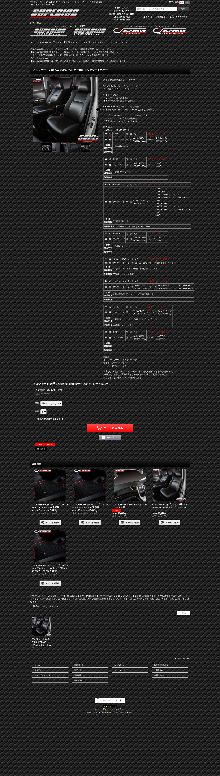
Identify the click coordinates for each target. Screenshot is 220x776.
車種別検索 (78, 665)
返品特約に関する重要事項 (50, 419)
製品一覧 (78, 670)
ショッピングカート (42, 675)
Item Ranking (79, 680)
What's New (119, 665)
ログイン (149, 17)
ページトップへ (183, 658)
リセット (184, 613)
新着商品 (78, 675)
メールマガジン (120, 670)
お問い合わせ (159, 675)
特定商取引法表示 (161, 665)
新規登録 (161, 17)
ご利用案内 (158, 670)
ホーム (37, 665)
